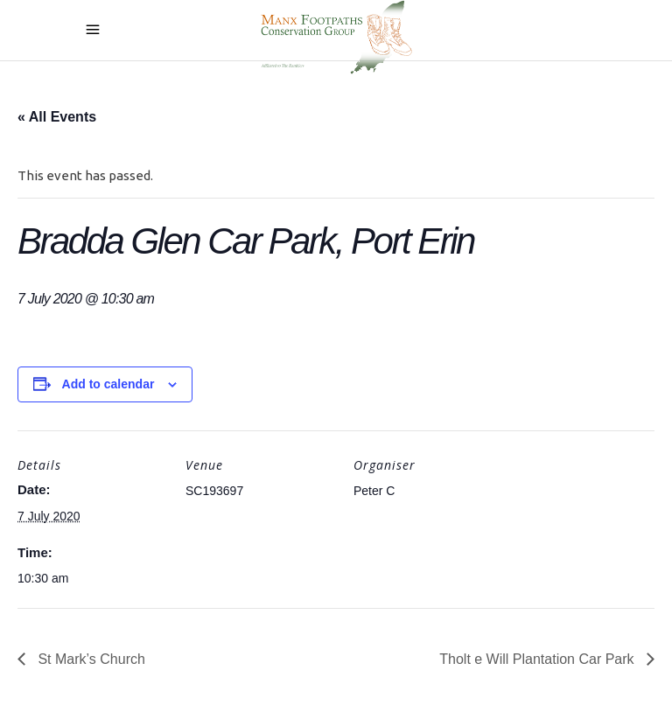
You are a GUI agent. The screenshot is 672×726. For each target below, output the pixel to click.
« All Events (57, 116)
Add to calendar (108, 384)
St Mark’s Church (89, 659)
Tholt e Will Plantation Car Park (538, 659)
